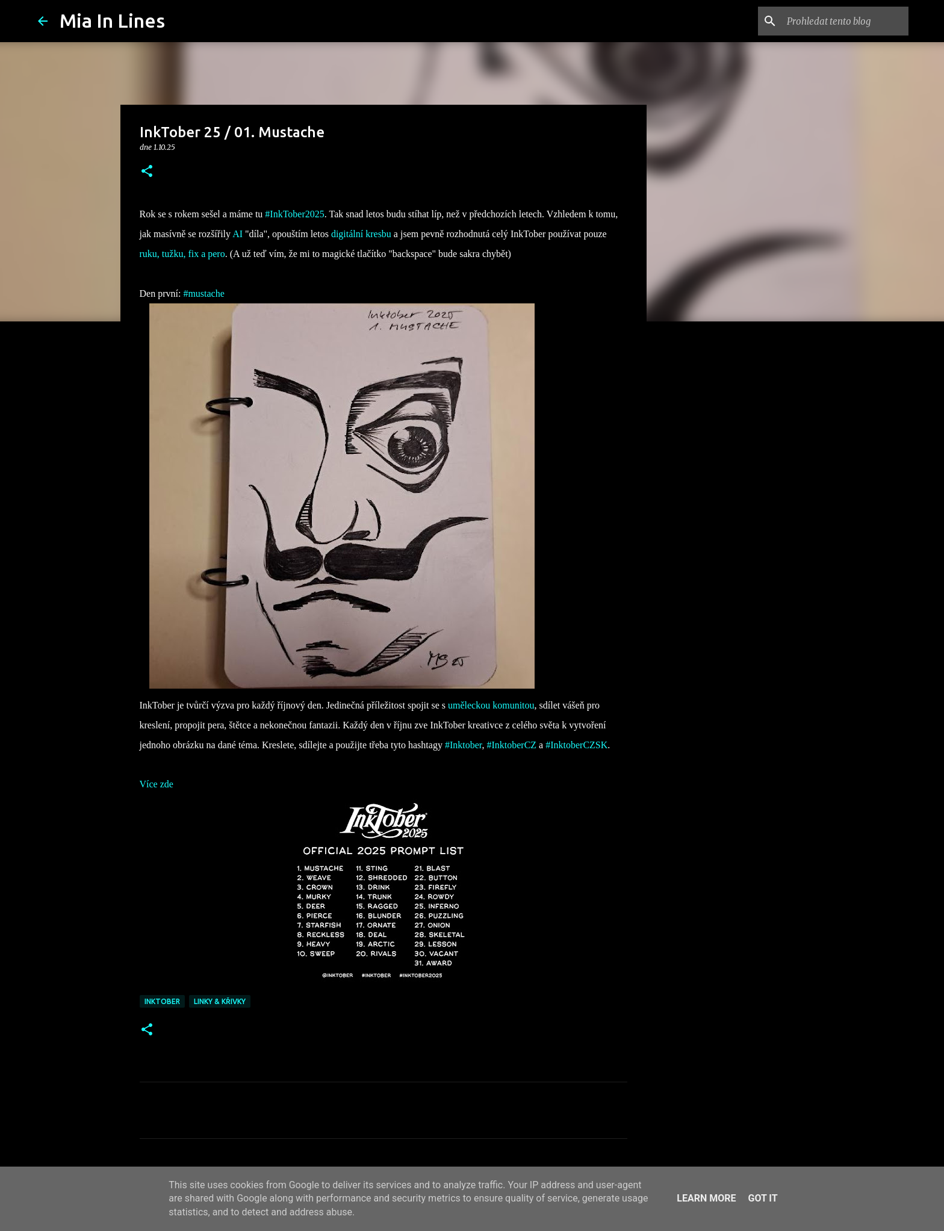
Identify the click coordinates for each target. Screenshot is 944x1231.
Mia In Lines (112, 20)
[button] (147, 172)
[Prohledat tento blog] (845, 21)
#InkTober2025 (294, 214)
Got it (762, 1198)
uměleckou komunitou (491, 705)
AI (237, 234)
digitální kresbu (361, 234)
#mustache (203, 293)
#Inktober (463, 745)
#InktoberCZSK (576, 745)
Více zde (156, 784)
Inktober (162, 1001)
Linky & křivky (220, 1001)
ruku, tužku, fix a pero (182, 254)
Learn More (706, 1198)
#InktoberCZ (511, 745)
